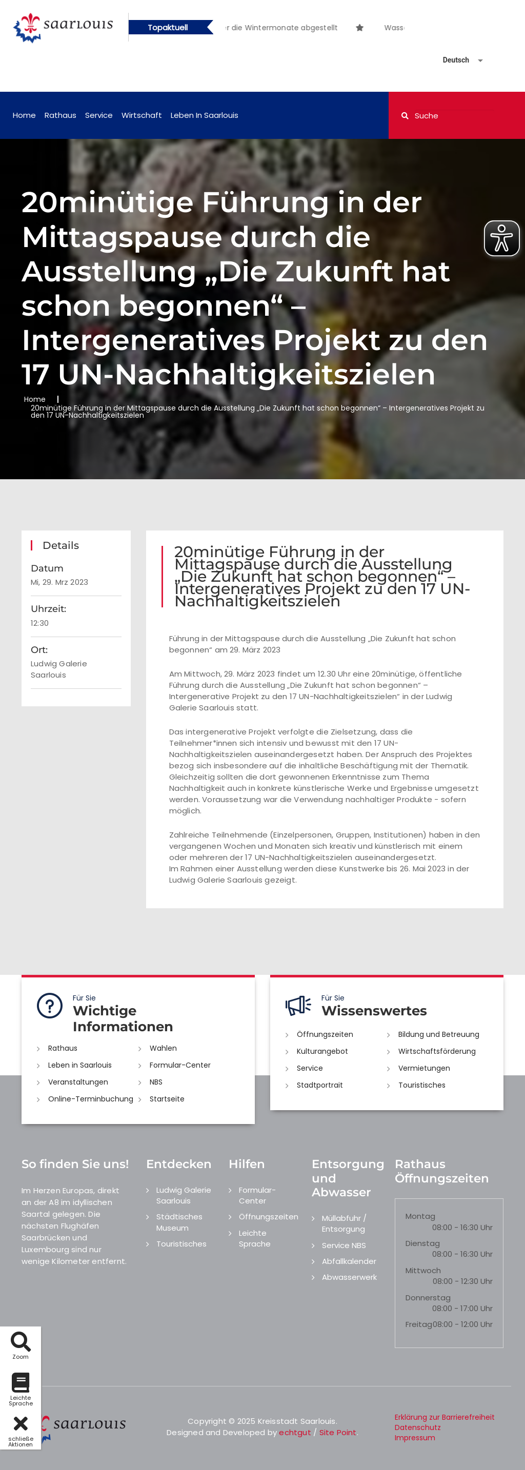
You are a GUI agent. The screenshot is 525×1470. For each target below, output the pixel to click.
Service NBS (344, 1245)
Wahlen (163, 1048)
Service (99, 115)
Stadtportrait (320, 1085)
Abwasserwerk (349, 1277)
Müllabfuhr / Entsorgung (344, 1223)
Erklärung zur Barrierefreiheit (445, 1417)
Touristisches (422, 1085)
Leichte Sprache (255, 1238)
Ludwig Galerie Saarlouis (183, 1195)
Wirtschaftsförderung (437, 1051)
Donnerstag (428, 1297)
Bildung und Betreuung (438, 1034)
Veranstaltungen (78, 1082)
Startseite (167, 1099)
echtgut (295, 1432)
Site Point (338, 1432)
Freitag (419, 1324)
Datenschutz (418, 1427)
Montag (420, 1216)
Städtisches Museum (179, 1222)
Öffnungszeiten (325, 1034)
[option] (374, 22)
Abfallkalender (349, 1261)
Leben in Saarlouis (204, 115)
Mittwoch (423, 1270)
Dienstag (423, 1243)
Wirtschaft (142, 115)
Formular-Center (180, 1065)
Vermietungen (424, 1068)
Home (24, 115)
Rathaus (60, 115)
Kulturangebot (322, 1051)
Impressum (415, 1438)
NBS (156, 1082)
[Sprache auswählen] (450, 60)
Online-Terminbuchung (90, 1099)
